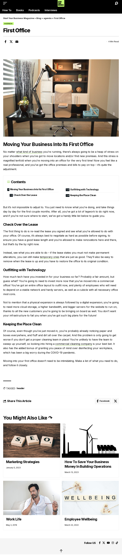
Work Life (13, 519)
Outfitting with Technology (84, 189)
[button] (6, 3)
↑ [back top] (61, 550)
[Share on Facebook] (5, 41)
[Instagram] (113, 543)
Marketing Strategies (23, 462)
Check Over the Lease (25, 195)
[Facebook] (99, 543)
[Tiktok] (117, 543)
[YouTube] (108, 543)
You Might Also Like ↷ (27, 418)
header (20, 388)
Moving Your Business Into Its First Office (32, 189)
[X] (104, 543)
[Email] (17, 41)
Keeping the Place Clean (83, 195)
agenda (8, 24)
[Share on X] (11, 41)
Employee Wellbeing (81, 519)
